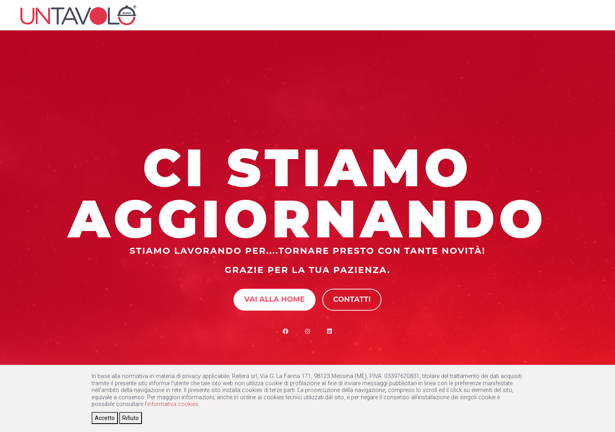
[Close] (105, 418)
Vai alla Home (274, 299)
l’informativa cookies (171, 404)
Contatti (352, 299)
